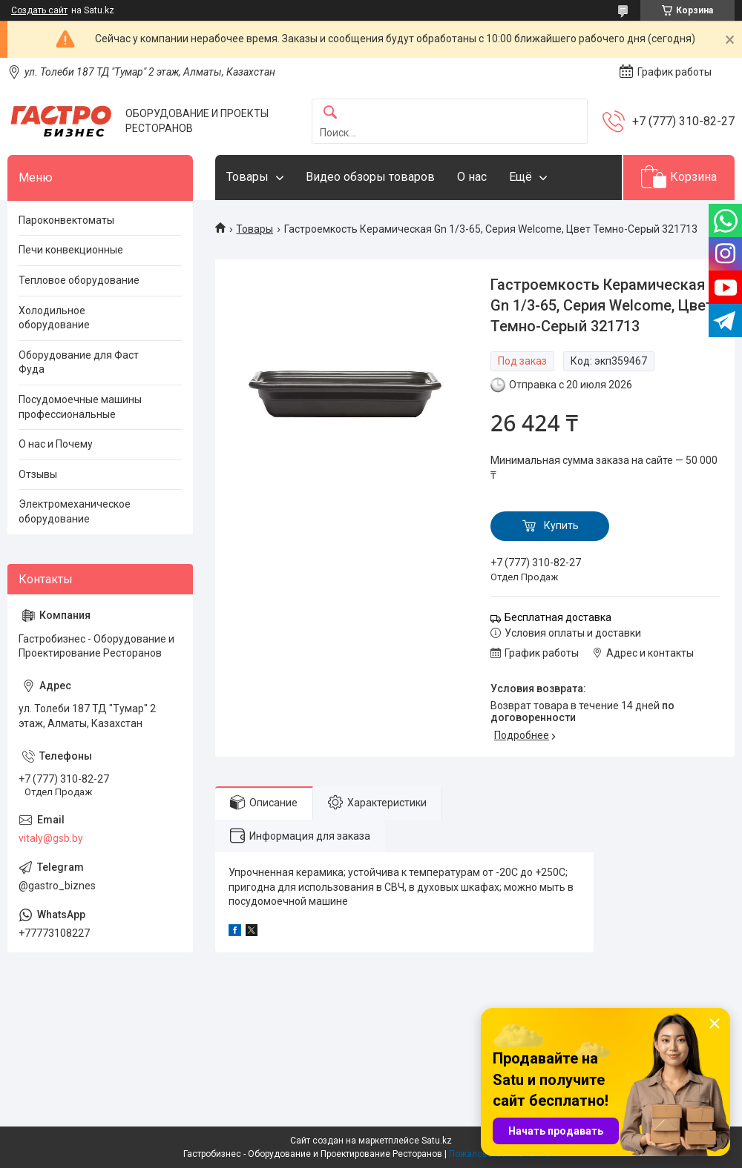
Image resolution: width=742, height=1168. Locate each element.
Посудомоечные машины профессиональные (80, 407)
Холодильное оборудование (54, 318)
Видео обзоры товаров (370, 177)
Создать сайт (39, 10)
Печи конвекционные (71, 250)
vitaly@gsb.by (51, 838)
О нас (472, 177)
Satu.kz (436, 1140)
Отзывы (38, 474)
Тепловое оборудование (79, 280)
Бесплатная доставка (558, 617)
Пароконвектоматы (66, 220)
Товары (247, 177)
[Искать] (330, 113)
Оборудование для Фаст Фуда (79, 362)
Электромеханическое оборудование (75, 511)
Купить (561, 525)
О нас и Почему (56, 444)
